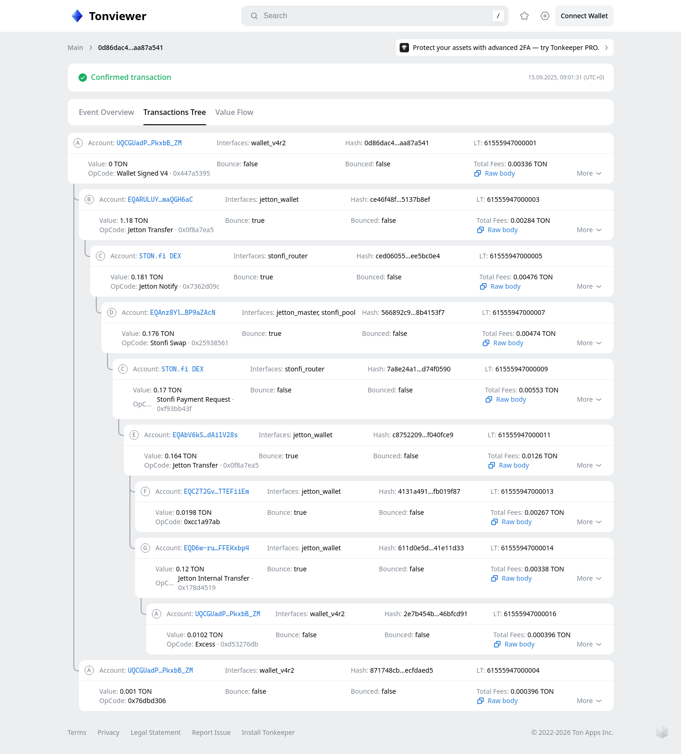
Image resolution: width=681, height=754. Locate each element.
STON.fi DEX (160, 256)
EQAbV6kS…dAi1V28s (204, 435)
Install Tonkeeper (268, 732)
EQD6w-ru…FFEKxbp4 (216, 548)
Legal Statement (155, 732)
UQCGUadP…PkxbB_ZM (148, 143)
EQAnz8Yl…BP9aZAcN (182, 312)
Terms (77, 732)
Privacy (109, 732)
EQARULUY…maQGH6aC (160, 199)
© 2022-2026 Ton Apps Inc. (572, 732)
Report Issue (211, 732)
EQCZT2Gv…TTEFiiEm (216, 491)
